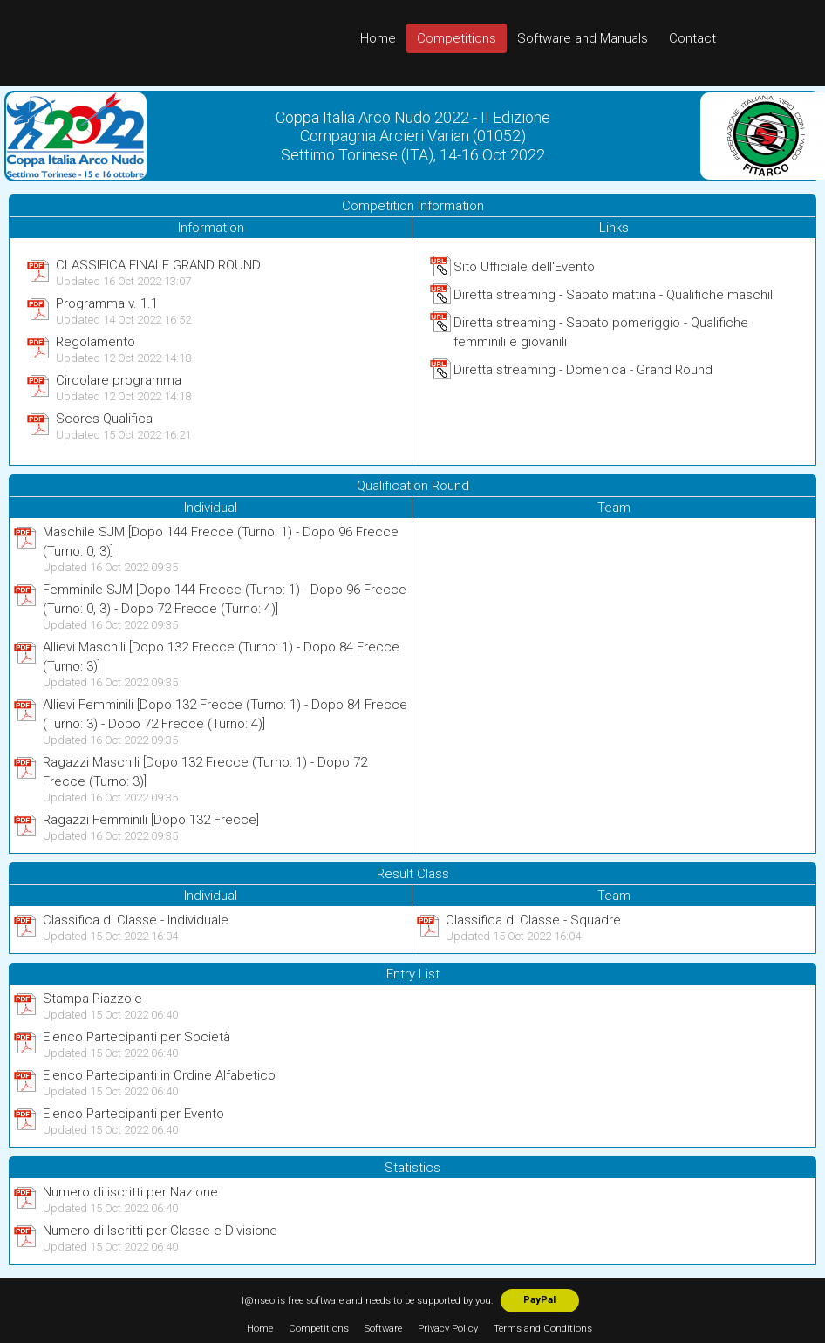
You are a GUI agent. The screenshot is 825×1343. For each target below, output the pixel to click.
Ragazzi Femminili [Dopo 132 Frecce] (151, 820)
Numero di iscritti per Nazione (130, 1192)
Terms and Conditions (543, 1328)
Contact (692, 38)
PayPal (539, 1300)
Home (378, 38)
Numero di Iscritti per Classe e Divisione (160, 1230)
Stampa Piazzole (92, 998)
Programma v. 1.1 (107, 303)
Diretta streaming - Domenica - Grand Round (582, 370)
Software (383, 1328)
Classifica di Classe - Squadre (533, 920)
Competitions (456, 38)
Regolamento (95, 342)
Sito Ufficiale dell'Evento (524, 267)
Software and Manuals (582, 38)
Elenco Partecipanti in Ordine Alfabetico (159, 1075)
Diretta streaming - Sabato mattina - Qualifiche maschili (614, 295)
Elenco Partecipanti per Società (136, 1037)
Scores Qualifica (104, 418)
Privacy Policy (448, 1328)
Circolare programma (118, 380)
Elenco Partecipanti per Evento (133, 1113)
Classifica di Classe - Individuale (135, 920)
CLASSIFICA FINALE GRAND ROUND (158, 265)
